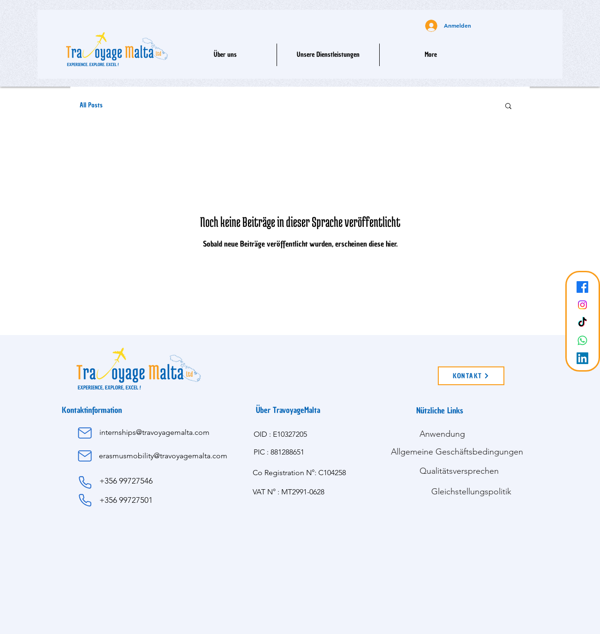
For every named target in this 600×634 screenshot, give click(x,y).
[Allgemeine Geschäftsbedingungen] (457, 451)
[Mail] (84, 433)
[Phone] (84, 482)
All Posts (91, 105)
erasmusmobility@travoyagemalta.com (163, 455)
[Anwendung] (442, 434)
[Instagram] (582, 305)
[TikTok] (582, 322)
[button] (328, 55)
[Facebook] (582, 287)
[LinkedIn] (582, 358)
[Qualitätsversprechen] (459, 471)
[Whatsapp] (582, 340)
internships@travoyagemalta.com (154, 432)
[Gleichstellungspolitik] (471, 491)
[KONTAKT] (471, 375)
